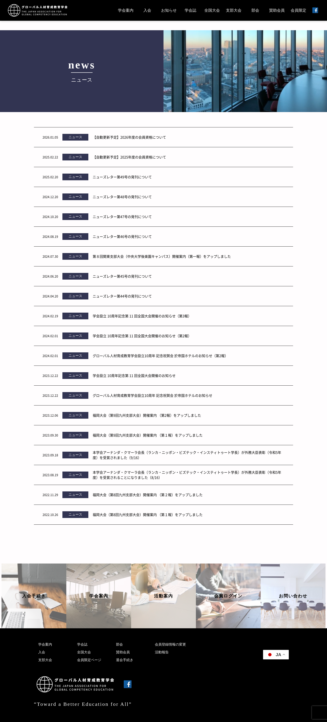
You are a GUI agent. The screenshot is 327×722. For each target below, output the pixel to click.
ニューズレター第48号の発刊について (122, 196)
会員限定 (298, 10)
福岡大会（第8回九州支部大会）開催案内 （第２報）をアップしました (148, 494)
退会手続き (124, 660)
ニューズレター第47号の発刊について (122, 216)
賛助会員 (277, 10)
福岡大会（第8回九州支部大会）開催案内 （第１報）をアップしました (148, 514)
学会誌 (190, 10)
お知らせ (169, 10)
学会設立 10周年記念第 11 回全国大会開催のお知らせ (134, 375)
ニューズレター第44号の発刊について (122, 296)
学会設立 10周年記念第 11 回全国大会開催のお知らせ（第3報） (142, 315)
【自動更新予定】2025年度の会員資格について (129, 157)
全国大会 (212, 10)
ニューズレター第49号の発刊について (122, 176)
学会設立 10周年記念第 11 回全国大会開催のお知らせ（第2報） (142, 335)
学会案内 (125, 10)
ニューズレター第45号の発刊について (122, 276)
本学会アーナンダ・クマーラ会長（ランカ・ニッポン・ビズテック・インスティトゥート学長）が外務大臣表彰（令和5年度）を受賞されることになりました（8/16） (187, 475)
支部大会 (233, 10)
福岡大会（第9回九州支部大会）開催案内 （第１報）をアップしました (148, 435)
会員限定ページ (89, 660)
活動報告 (162, 652)
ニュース (75, 137)
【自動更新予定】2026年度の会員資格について (129, 137)
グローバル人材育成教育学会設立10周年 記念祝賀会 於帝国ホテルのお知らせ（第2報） (160, 355)
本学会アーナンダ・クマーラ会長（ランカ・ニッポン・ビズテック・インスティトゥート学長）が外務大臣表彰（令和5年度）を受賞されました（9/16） (187, 455)
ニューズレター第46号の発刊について (122, 236)
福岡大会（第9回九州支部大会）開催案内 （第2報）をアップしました (147, 415)
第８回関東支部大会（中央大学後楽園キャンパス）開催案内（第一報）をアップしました (162, 256)
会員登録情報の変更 (170, 644)
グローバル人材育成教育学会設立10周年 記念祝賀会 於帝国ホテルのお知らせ (152, 395)
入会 (147, 10)
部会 (255, 10)
